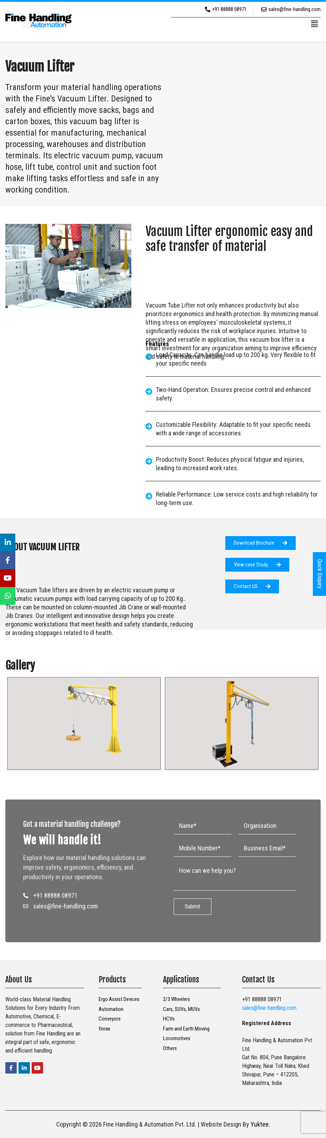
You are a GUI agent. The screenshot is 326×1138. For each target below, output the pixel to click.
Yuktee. (260, 1124)
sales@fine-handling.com (269, 1008)
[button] (315, 24)
